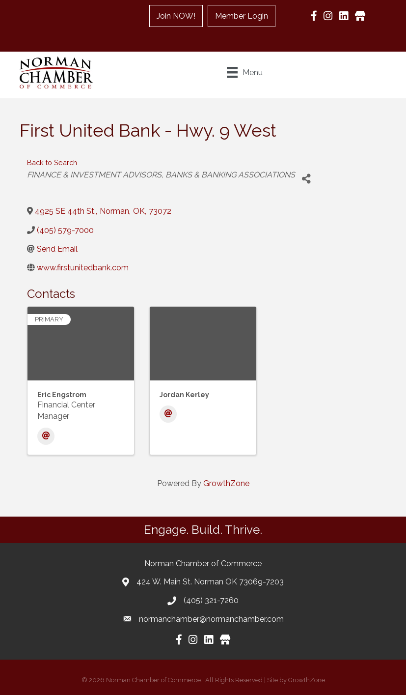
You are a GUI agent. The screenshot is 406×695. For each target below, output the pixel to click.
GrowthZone (226, 483)
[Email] (45, 436)
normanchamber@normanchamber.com (211, 619)
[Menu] (244, 72)
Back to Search (52, 162)
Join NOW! (176, 16)
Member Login (241, 16)
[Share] (306, 179)
